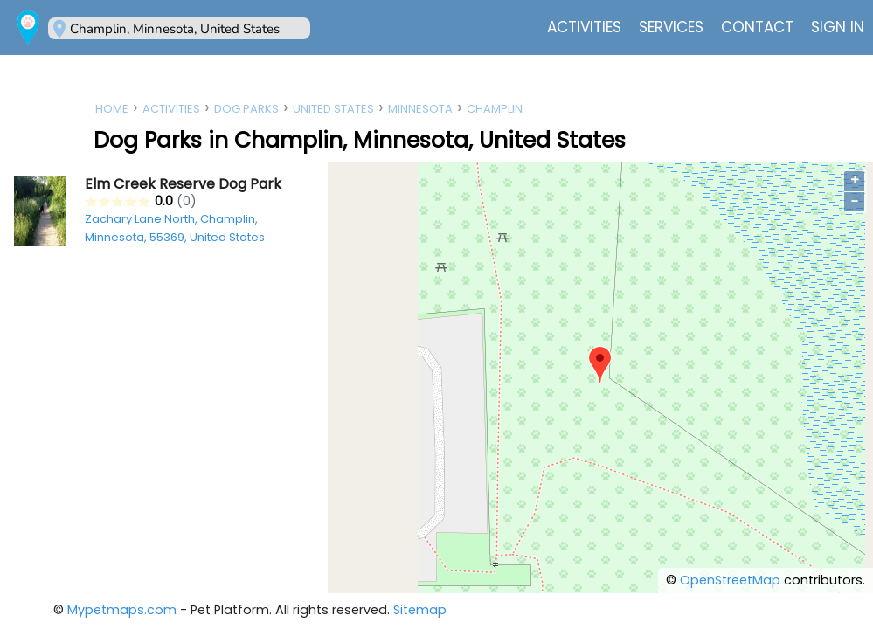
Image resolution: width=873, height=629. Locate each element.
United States (333, 108)
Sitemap (420, 610)
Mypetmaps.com (122, 610)
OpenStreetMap (730, 580)
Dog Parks (246, 108)
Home (111, 108)
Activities (584, 27)
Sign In (837, 27)
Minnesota (420, 108)
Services (671, 27)
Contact (757, 27)
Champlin (495, 108)
